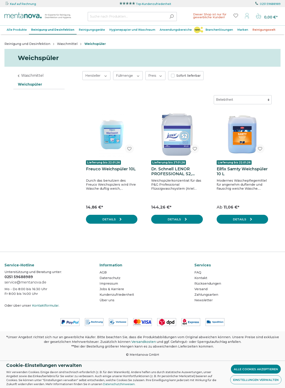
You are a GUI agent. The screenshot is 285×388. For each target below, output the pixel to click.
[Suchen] (171, 16)
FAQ (197, 272)
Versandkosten (143, 342)
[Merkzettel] (235, 15)
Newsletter (203, 300)
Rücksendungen (207, 283)
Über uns (107, 300)
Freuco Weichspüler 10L (111, 169)
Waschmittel (32, 75)
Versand (201, 289)
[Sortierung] (243, 99)
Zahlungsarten (206, 295)
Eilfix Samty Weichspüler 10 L (242, 171)
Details (109, 219)
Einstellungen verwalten (256, 380)
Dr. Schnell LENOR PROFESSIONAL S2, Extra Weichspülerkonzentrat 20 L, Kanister (175, 171)
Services (202, 265)
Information (111, 265)
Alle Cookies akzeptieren (256, 369)
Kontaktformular (45, 306)
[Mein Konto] (247, 15)
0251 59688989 (270, 4)
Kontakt (200, 278)
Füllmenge (128, 75)
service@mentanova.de (25, 282)
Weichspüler (30, 84)
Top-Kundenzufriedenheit (153, 4)
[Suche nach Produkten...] (127, 16)
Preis (155, 75)
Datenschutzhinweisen (119, 384)
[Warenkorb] (267, 16)
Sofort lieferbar (188, 76)
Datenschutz (110, 278)
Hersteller (96, 75)
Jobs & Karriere (112, 289)
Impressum (109, 283)
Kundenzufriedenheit (117, 295)
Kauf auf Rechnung (23, 4)
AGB (103, 272)
